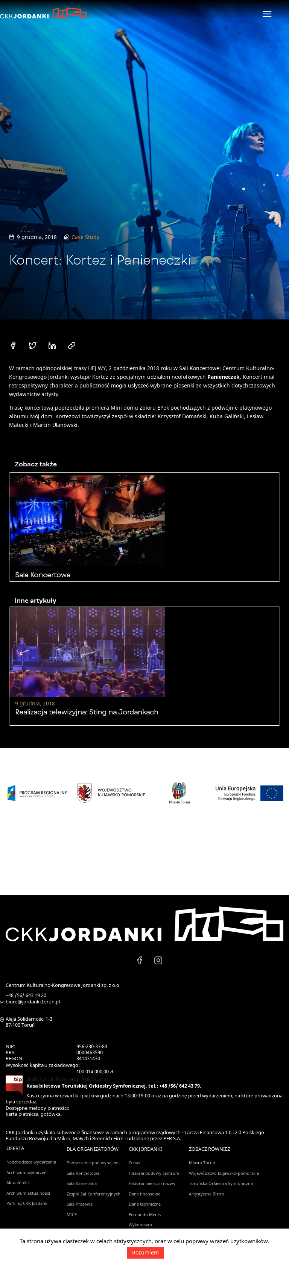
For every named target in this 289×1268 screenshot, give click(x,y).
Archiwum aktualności (28, 1193)
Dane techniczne (145, 1204)
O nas (134, 1162)
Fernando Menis (145, 1214)
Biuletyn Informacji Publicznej (68, 1079)
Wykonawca (140, 1224)
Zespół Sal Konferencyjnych (93, 1194)
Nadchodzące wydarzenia (31, 1162)
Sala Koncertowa (83, 1173)
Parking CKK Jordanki (27, 1203)
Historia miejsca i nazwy (152, 1183)
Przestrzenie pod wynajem (93, 1162)
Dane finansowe (144, 1194)
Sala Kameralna (82, 1183)
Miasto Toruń (202, 1162)
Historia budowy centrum (154, 1173)
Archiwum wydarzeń (26, 1172)
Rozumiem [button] (145, 1252)
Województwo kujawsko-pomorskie (224, 1173)
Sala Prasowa (80, 1204)
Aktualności (17, 1182)
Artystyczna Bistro (206, 1194)
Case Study (85, 237)
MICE (72, 1214)
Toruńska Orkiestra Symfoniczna (220, 1183)
